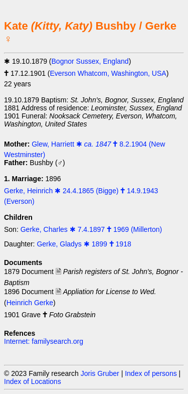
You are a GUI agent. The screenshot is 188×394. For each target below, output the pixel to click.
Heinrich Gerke (30, 303)
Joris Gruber (100, 373)
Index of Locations (32, 381)
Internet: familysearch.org (43, 341)
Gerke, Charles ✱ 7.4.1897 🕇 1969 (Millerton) (91, 229)
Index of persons (151, 373)
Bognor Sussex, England (90, 61)
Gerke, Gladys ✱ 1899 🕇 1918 (84, 244)
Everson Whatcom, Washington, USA (108, 73)
